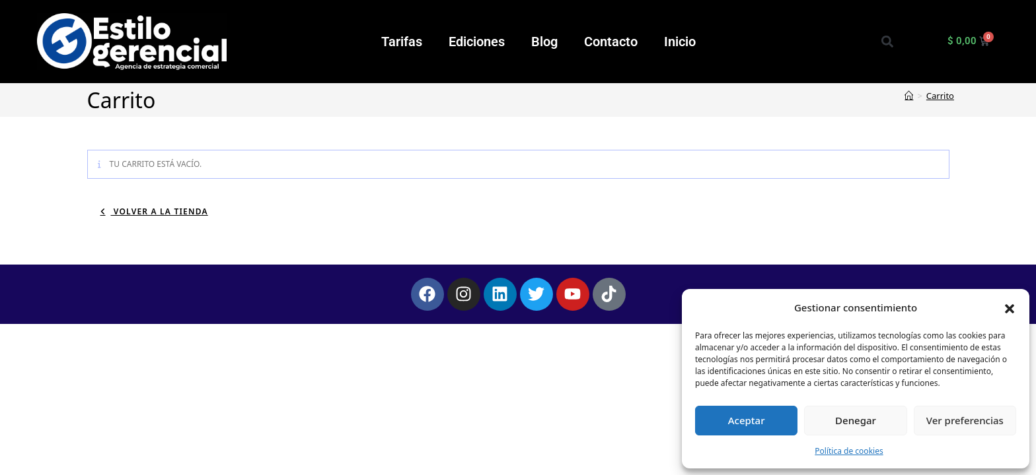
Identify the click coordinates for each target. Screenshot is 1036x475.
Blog (544, 41)
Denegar (855, 420)
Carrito (940, 96)
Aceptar (746, 420)
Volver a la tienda (159, 211)
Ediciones (477, 41)
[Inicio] (909, 96)
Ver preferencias (965, 420)
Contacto (611, 41)
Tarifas (401, 41)
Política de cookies (849, 451)
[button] (1009, 307)
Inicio (680, 41)
